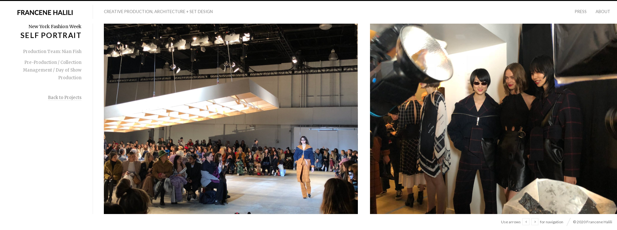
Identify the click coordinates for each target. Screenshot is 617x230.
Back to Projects (64, 97)
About (603, 11)
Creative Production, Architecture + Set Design (158, 11)
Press (581, 11)
